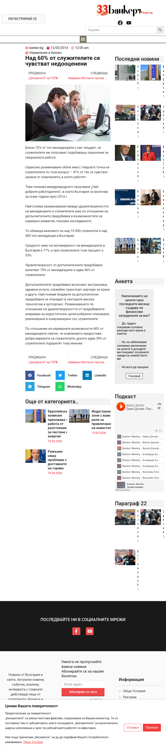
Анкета (124, 281)
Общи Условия (33, 742)
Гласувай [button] (134, 376)
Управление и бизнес (45, 53)
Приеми (152, 727)
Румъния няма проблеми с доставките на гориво (57, 459)
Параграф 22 (131, 503)
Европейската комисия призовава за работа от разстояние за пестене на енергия (59, 423)
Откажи (133, 727)
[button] (83, 39)
